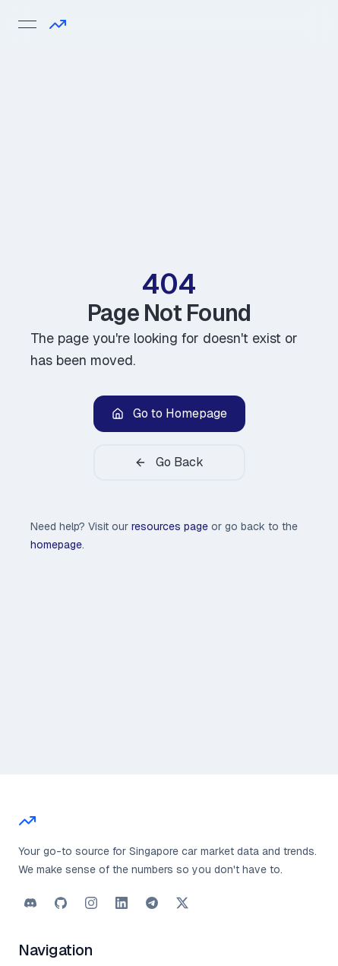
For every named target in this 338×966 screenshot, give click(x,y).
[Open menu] (27, 24)
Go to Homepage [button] (169, 413)
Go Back (169, 462)
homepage (56, 544)
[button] (30, 903)
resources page (169, 526)
